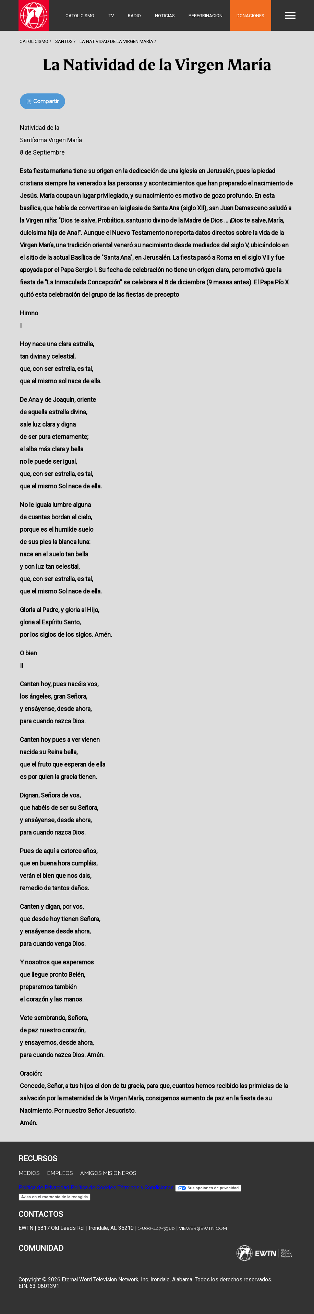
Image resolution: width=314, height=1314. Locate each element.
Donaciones (250, 15)
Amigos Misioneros (108, 1173)
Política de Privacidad (44, 1187)
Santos (64, 41)
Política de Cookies (93, 1187)
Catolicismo (79, 15)
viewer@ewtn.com (203, 1228)
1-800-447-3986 (156, 1228)
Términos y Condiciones (146, 1187)
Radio (134, 15)
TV (111, 15)
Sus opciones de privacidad (208, 1188)
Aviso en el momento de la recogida (54, 1197)
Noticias (165, 15)
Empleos (60, 1173)
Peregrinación (205, 15)
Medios (29, 1173)
